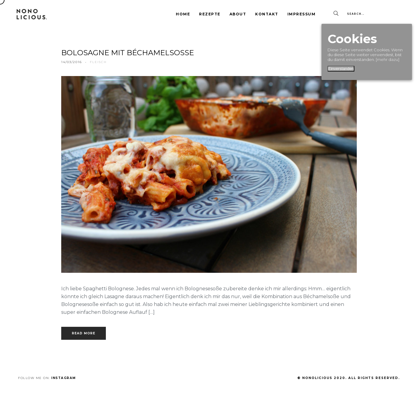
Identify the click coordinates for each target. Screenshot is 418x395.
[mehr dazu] (387, 59)
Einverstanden (341, 68)
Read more (83, 333)
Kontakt (266, 14)
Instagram (63, 378)
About (238, 14)
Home (183, 14)
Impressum (301, 14)
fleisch (98, 62)
